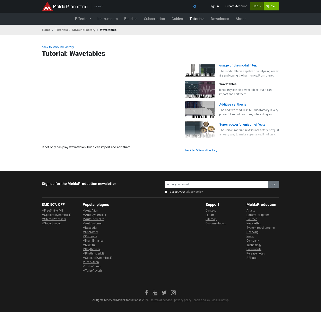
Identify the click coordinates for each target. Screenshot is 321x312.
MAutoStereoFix (93, 219)
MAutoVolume (92, 223)
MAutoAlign (90, 210)
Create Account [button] (236, 6)
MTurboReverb (92, 270)
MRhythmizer (91, 249)
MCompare (90, 236)
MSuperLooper (51, 223)
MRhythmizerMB (94, 253)
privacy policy (194, 191)
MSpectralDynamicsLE (56, 214)
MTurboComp (92, 266)
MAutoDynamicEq (94, 214)
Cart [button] (271, 6)
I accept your (186, 191)
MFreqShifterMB (52, 210)
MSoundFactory (83, 30)
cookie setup (220, 300)
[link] (146, 293)
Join (274, 184)
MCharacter (90, 232)
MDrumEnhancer (94, 240)
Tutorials (61, 30)
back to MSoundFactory (58, 47)
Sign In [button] (214, 6)
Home (46, 30)
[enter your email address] (216, 184)
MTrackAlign (91, 262)
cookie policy (202, 300)
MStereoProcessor (54, 219)
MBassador (90, 227)
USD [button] (256, 6)
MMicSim (89, 245)
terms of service (161, 300)
